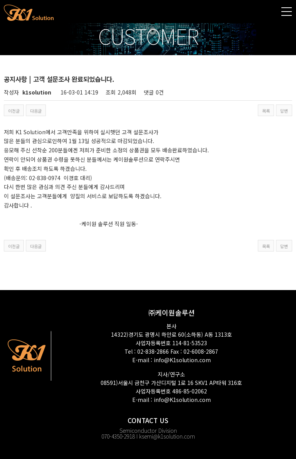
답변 (284, 111)
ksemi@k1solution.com (167, 436)
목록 (266, 111)
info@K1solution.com (182, 360)
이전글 (14, 111)
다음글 (36, 111)
